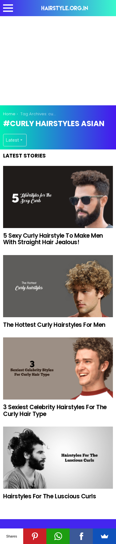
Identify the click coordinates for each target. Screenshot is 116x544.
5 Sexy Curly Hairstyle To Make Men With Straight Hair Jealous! (53, 238)
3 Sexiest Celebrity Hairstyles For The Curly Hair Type (55, 410)
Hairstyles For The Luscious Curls (49, 496)
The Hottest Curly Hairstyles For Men (54, 325)
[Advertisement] (58, 59)
